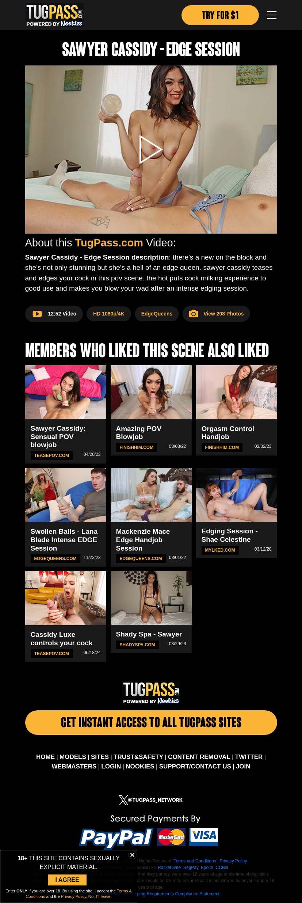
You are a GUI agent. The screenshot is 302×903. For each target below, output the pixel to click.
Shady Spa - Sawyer (149, 634)
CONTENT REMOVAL (199, 756)
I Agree (67, 880)
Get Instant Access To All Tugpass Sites (151, 724)
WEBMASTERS (74, 766)
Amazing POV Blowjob (139, 433)
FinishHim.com (137, 447)
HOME (45, 756)
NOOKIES (140, 766)
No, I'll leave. (100, 896)
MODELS (73, 756)
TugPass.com (109, 243)
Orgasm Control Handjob (228, 433)
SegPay (190, 867)
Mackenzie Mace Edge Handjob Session (143, 540)
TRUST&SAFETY (138, 756)
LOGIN (111, 766)
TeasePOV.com (51, 455)
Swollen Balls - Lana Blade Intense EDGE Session (64, 540)
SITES (100, 756)
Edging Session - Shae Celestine (230, 535)
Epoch (207, 867)
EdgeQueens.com (55, 558)
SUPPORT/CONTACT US (195, 766)
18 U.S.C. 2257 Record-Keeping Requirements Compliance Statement (151, 893)
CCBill (221, 867)
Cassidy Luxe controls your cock (62, 639)
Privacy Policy (233, 861)
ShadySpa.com (137, 644)
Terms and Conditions (195, 861)
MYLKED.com (220, 550)
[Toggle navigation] (271, 15)
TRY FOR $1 (220, 16)
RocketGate (169, 867)
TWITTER (249, 756)
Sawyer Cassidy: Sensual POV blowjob (58, 436)
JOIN (243, 766)
